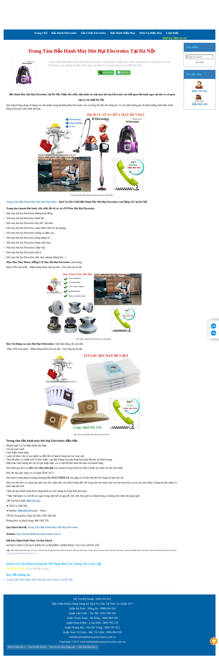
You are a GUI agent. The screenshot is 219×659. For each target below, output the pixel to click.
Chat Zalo (123, 72)
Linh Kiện (172, 33)
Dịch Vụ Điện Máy (16, 647)
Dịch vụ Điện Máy (150, 33)
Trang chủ (40, 33)
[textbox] (199, 57)
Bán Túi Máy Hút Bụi (37, 647)
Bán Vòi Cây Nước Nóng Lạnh (62, 647)
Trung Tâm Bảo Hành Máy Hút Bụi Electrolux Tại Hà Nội (39, 579)
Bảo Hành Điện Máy (122, 33)
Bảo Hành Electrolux (64, 33)
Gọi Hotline (105, 72)
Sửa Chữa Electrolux (93, 33)
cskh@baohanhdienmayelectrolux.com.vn (92, 636)
